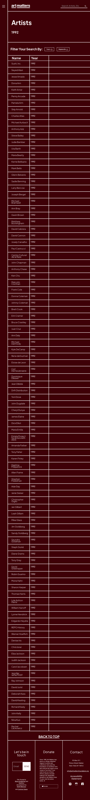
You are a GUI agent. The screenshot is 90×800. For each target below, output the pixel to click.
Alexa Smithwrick (20, 781)
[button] (4, 400)
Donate (45, 786)
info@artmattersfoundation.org (78, 771)
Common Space (23, 789)
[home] (20, 5)
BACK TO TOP (49, 737)
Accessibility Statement (76, 777)
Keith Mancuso (21, 787)
